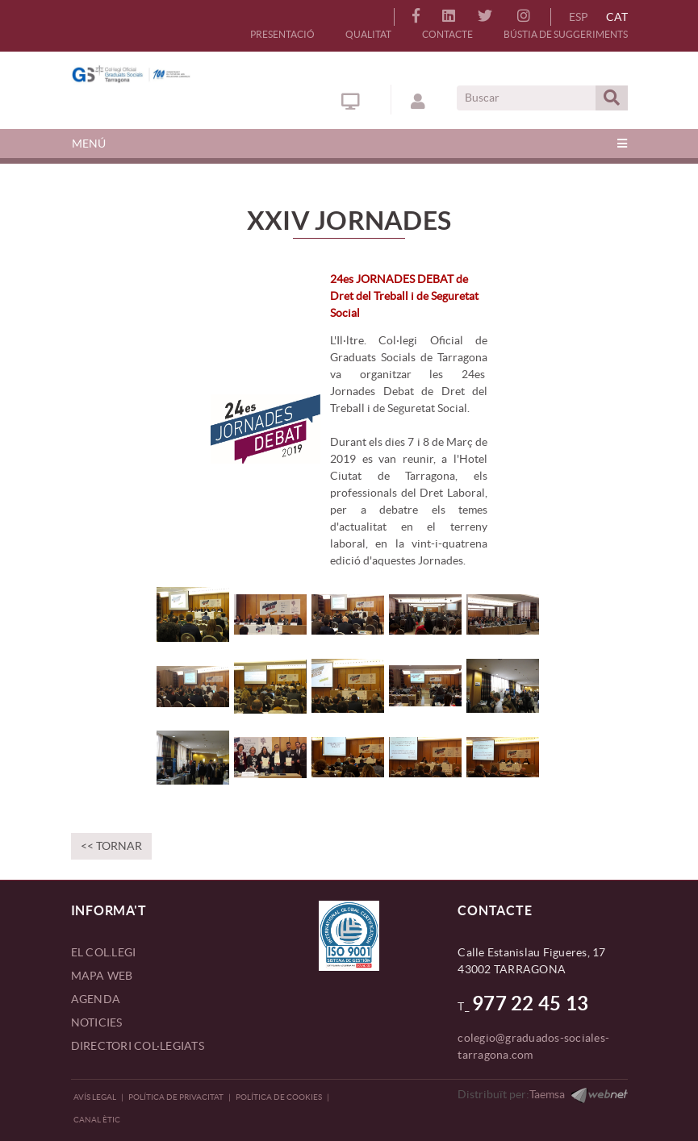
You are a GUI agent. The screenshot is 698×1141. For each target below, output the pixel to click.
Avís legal (94, 1097)
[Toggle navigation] (349, 143)
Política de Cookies (279, 1097)
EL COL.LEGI (103, 952)
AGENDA (96, 999)
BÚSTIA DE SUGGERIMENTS (566, 34)
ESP (578, 16)
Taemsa (547, 1094)
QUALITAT (368, 34)
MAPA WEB (102, 975)
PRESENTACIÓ (282, 34)
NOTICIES (97, 1022)
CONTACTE (447, 34)
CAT (617, 16)
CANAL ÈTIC (96, 1119)
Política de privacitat (176, 1097)
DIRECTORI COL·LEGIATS (137, 1045)
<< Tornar (111, 845)
